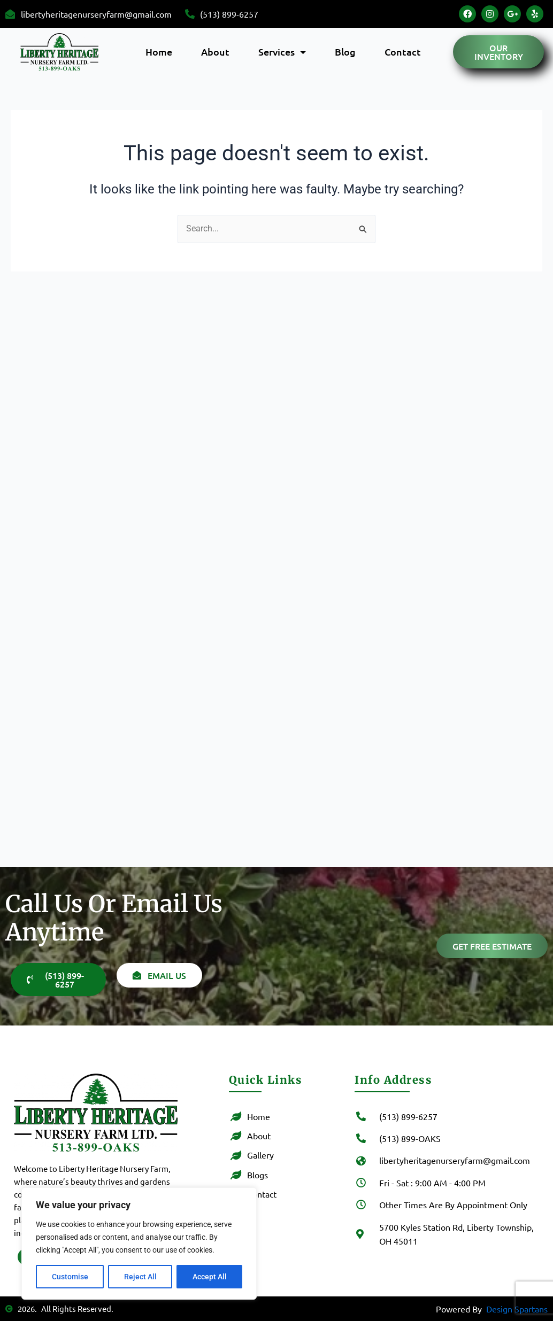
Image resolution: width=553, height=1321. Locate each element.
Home (158, 51)
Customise (70, 1276)
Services (282, 52)
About (215, 51)
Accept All (210, 1276)
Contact (403, 51)
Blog (345, 51)
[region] (139, 1243)
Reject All (140, 1276)
